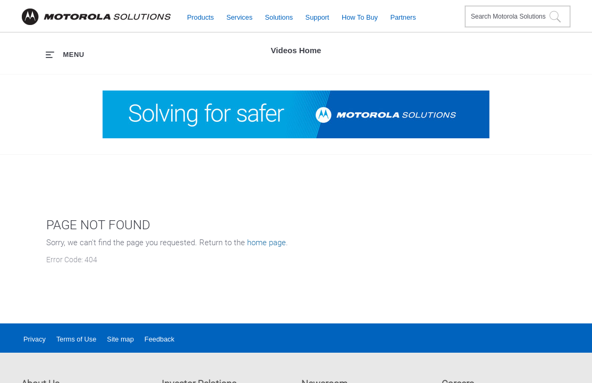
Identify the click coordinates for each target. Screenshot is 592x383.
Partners (403, 17)
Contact (452, 10)
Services (239, 17)
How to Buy (360, 17)
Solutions (279, 17)
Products (200, 17)
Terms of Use (76, 339)
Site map (120, 339)
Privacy (34, 339)
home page (266, 242)
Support (317, 17)
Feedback (159, 339)
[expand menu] (65, 54)
